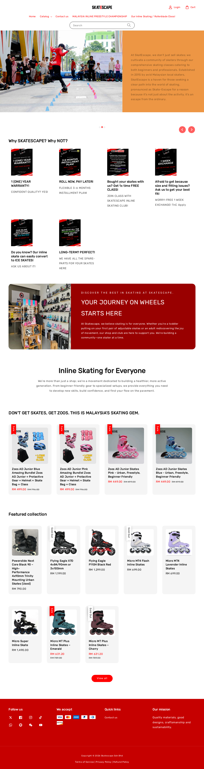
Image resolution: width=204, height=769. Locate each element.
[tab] (99, 127)
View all (102, 678)
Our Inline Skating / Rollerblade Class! (153, 16)
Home (32, 16)
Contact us (62, 16)
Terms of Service (84, 762)
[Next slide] (191, 129)
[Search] (129, 25)
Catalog (44, 16)
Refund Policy (121, 762)
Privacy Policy (103, 762)
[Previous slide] (182, 129)
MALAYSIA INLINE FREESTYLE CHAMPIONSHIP (99, 16)
